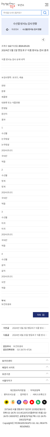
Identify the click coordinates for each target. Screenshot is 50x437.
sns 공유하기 (43, 40)
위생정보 (15, 29)
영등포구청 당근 (12, 402)
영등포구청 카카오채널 (6, 402)
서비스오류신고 (39, 394)
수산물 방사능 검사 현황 (31, 29)
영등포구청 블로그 (38, 402)
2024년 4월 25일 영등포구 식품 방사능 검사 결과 (29, 335)
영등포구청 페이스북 (19, 402)
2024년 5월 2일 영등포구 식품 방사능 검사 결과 (29, 327)
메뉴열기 (46, 4)
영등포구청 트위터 (44, 402)
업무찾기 (24, 394)
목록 (40, 314)
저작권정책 (35, 390)
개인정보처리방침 (17, 390)
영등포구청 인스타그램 (25, 402)
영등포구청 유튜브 (31, 402)
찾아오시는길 (9, 394)
